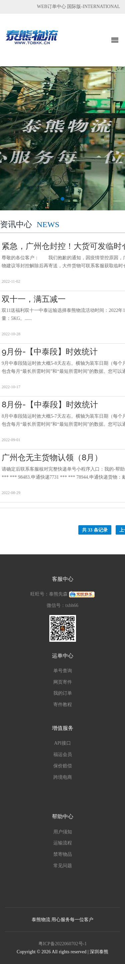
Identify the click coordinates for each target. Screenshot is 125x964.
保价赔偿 (62, 765)
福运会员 (62, 754)
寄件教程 (62, 704)
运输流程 (62, 842)
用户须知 (62, 831)
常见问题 (62, 865)
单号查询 (62, 670)
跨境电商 (62, 777)
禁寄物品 (62, 854)
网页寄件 (62, 682)
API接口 (62, 743)
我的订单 (62, 693)
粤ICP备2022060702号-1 (62, 943)
